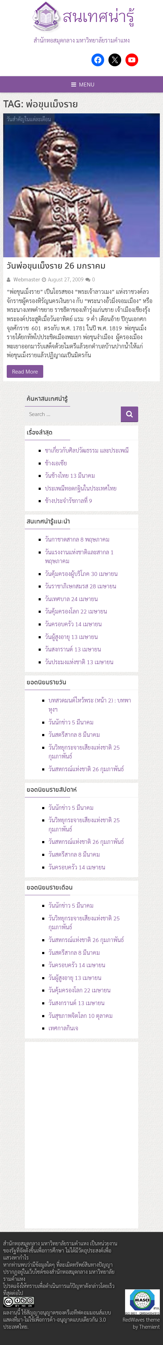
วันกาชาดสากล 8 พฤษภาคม (77, 539)
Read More (25, 371)
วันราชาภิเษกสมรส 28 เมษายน (80, 586)
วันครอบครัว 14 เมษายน (73, 624)
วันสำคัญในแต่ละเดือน (29, 119)
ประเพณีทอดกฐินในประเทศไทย (81, 488)
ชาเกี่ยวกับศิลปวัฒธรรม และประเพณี (87, 450)
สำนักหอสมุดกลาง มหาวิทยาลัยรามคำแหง (82, 40)
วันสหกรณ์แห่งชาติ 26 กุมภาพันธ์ (86, 769)
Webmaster (26, 279)
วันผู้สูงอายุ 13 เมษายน (71, 636)
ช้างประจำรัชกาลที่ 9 (68, 500)
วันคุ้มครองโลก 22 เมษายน (76, 611)
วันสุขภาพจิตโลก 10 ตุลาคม (81, 1015)
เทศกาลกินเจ (63, 1028)
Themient (149, 1326)
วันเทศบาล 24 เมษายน (71, 599)
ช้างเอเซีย (56, 463)
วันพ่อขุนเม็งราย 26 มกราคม (56, 266)
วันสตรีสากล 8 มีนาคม (74, 734)
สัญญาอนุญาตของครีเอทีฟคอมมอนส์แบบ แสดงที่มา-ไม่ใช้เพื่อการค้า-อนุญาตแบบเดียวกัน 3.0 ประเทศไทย (57, 1319)
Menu (83, 84)
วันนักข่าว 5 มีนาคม (71, 722)
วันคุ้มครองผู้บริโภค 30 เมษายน (81, 573)
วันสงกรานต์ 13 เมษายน (73, 649)
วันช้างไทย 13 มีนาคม (70, 475)
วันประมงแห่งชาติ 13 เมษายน (79, 662)
